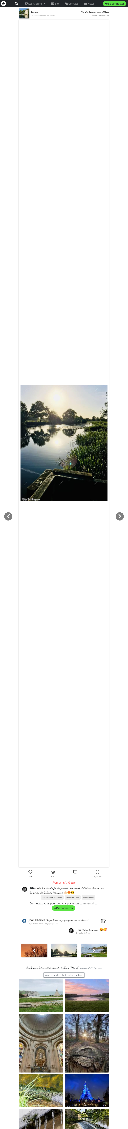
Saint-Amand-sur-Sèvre (52, 897)
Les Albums (34, 3)
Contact (71, 3)
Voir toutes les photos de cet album (64, 975)
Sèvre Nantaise (72, 897)
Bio (55, 3)
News (89, 3)
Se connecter (114, 3)
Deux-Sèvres (88, 897)
